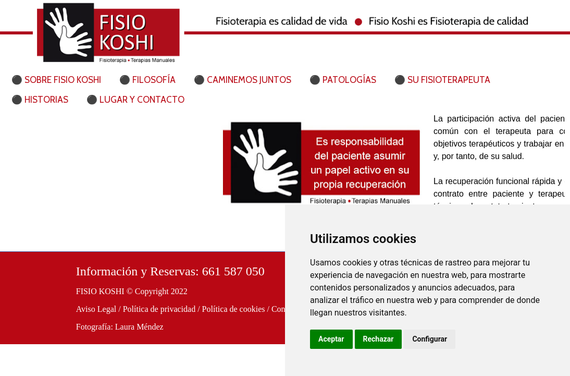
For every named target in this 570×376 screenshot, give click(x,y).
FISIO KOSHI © (104, 291)
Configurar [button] (429, 339)
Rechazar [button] (378, 339)
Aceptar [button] (331, 339)
